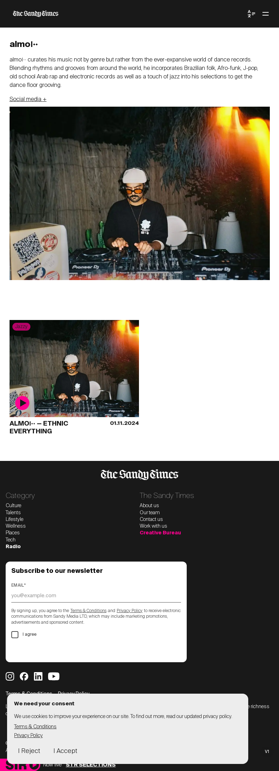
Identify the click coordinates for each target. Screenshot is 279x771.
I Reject (29, 751)
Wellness (16, 526)
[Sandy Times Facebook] (24, 676)
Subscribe (33, 650)
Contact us (151, 519)
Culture (13, 505)
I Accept (65, 751)
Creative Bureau (160, 532)
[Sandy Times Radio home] (16, 765)
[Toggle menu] (265, 14)
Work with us (153, 526)
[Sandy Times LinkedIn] (38, 676)
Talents (13, 512)
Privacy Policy (130, 611)
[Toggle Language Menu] (251, 14)
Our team (150, 512)
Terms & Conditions (88, 611)
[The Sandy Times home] (128, 14)
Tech (11, 540)
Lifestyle (14, 519)
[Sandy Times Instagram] (10, 676)
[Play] (34, 765)
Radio (13, 546)
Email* (18, 585)
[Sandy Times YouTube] (53, 676)
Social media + (28, 99)
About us (149, 505)
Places (13, 532)
